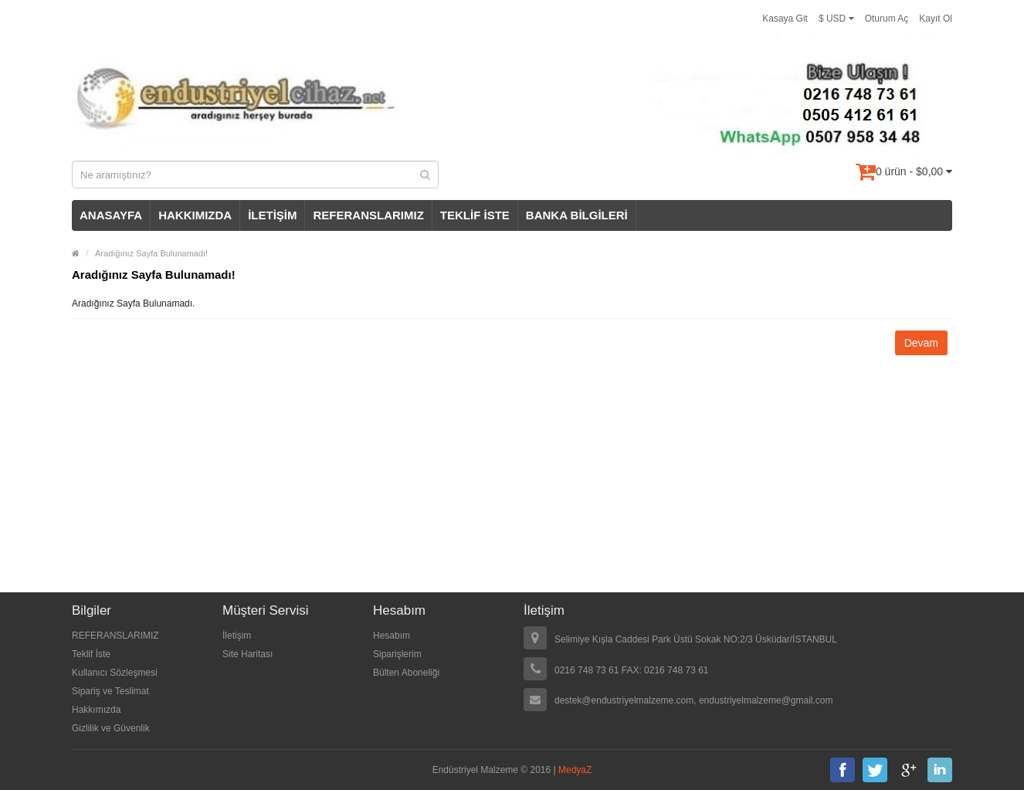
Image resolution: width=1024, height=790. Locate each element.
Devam (921, 343)
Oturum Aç (887, 18)
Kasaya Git (785, 18)
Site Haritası (247, 654)
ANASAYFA (111, 215)
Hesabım (391, 635)
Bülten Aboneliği (406, 672)
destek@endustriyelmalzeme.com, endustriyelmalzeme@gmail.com (693, 700)
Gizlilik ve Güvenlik (111, 728)
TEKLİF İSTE (475, 215)
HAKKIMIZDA (195, 215)
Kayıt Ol (935, 18)
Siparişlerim (397, 654)
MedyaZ (575, 770)
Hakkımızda (96, 709)
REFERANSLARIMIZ (368, 215)
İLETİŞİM (272, 215)
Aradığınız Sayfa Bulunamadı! (151, 253)
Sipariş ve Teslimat (110, 691)
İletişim (236, 635)
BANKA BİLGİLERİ (577, 215)
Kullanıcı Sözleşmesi (115, 672)
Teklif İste (91, 654)
